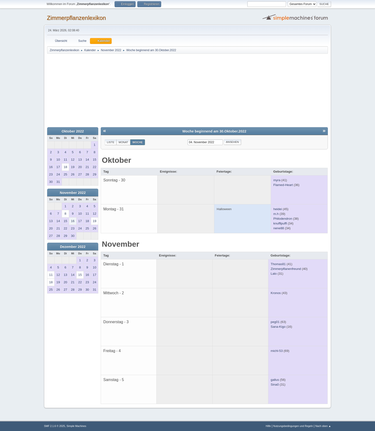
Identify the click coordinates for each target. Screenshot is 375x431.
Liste (110, 142)
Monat (123, 142)
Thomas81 (278, 264)
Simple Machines (76, 426)
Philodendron (282, 218)
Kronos (276, 293)
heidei (277, 209)
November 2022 (73, 193)
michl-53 (277, 351)
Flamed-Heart (283, 185)
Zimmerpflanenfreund (286, 269)
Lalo (274, 273)
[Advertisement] (187, 90)
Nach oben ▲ (323, 426)
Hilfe (268, 426)
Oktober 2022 (73, 131)
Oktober (116, 160)
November (120, 244)
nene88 (278, 228)
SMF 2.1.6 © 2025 (54, 426)
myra (277, 180)
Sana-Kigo (278, 326)
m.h (276, 214)
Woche (137, 142)
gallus (275, 380)
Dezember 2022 (73, 247)
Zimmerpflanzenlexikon (76, 18)
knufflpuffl (280, 223)
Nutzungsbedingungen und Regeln (293, 426)
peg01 (275, 322)
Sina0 (275, 384)
